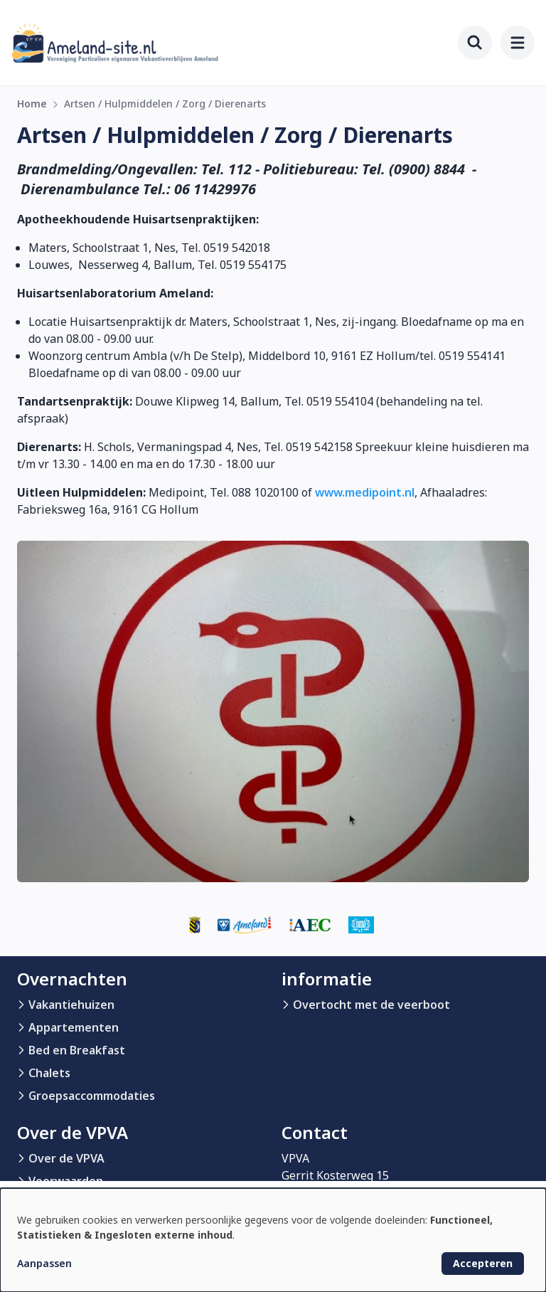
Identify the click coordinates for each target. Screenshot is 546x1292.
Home (32, 103)
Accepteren (483, 1263)
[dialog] (273, 1240)
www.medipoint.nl (364, 492)
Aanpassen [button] (44, 1263)
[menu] (517, 43)
